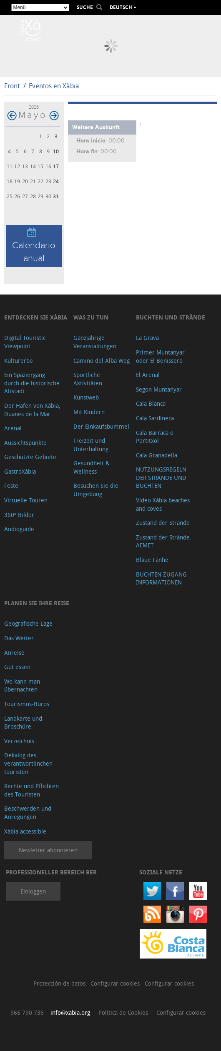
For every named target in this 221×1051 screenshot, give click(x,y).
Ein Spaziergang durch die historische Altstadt (32, 383)
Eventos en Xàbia (54, 85)
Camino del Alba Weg (101, 360)
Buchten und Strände (170, 317)
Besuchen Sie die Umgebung (95, 490)
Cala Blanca (151, 403)
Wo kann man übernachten (22, 685)
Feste (11, 485)
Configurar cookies (115, 983)
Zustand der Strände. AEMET (163, 541)
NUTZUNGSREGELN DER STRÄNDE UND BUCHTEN (161, 477)
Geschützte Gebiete (30, 457)
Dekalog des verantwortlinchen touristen (28, 763)
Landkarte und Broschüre (23, 722)
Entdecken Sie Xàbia (35, 317)
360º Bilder (19, 515)
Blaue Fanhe (152, 560)
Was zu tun (90, 317)
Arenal (13, 428)
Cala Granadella (156, 455)
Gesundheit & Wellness (91, 467)
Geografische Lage (28, 623)
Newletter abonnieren (48, 850)
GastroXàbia (20, 471)
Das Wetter (19, 638)
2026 (34, 107)
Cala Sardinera (155, 418)
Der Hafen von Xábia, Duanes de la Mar (32, 410)
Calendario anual (33, 245)
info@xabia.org (70, 1012)
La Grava (147, 338)
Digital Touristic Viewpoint (24, 342)
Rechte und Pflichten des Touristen (31, 790)
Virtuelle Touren (26, 500)
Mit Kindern (89, 412)
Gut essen (17, 667)
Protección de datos (60, 983)
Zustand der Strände (163, 523)
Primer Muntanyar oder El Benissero (160, 356)
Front (12, 85)
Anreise (14, 653)
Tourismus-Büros (26, 704)
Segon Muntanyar (159, 389)
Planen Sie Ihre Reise (36, 603)
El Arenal (148, 375)
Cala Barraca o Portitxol (154, 437)
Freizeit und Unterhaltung (90, 445)
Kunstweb (86, 397)
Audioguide (19, 529)
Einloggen (33, 891)
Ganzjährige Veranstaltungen (94, 342)
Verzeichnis (19, 741)
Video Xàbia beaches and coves (163, 504)
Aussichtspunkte (25, 443)
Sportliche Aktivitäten (87, 379)
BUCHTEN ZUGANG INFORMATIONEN (161, 578)
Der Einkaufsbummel (101, 426)
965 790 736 (27, 1012)
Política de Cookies (123, 1012)
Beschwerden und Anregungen (27, 812)
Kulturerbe (18, 360)
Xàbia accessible (25, 831)
